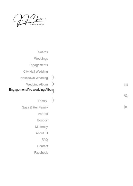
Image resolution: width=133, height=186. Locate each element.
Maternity (41, 127)
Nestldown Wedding (34, 78)
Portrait (43, 114)
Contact (42, 146)
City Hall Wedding (35, 71)
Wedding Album (37, 84)
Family (43, 101)
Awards (43, 52)
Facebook (41, 152)
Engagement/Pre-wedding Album (31, 89)
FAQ (45, 140)
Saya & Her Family (35, 107)
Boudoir (42, 120)
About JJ (42, 133)
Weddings (41, 58)
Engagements (38, 65)
